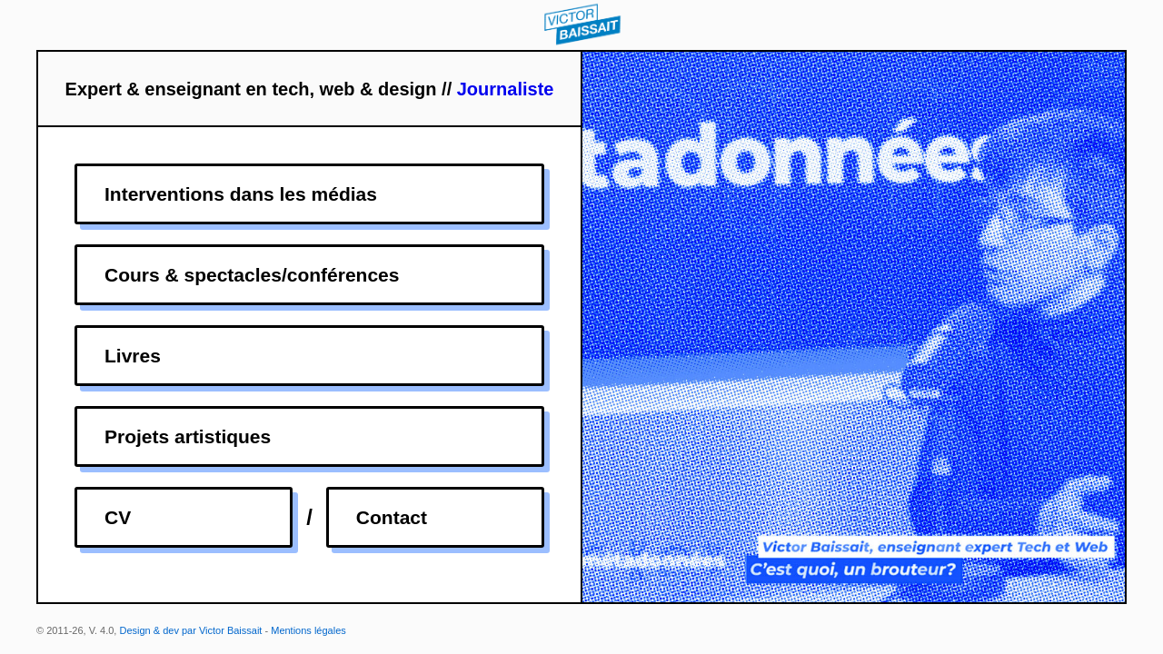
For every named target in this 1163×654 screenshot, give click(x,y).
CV (117, 517)
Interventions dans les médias (240, 193)
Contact (391, 517)
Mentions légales (308, 630)
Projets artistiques (187, 436)
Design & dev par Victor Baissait (191, 630)
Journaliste (505, 89)
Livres (132, 355)
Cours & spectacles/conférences (251, 274)
